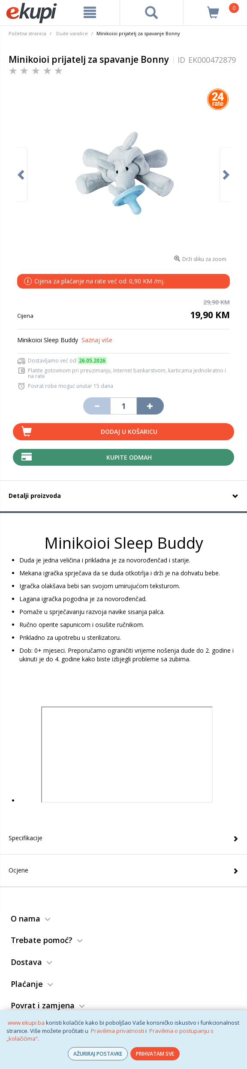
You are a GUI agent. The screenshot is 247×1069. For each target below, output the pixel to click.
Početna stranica (27, 33)
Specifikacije (25, 838)
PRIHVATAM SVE (155, 1053)
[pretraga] (151, 12)
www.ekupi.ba (26, 1022)
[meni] (90, 12)
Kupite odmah (129, 457)
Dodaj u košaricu (129, 431)
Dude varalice (72, 33)
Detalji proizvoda (35, 495)
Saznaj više (96, 340)
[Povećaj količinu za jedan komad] (150, 406)
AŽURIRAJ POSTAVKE (97, 1053)
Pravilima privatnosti (117, 1031)
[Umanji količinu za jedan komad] (96, 406)
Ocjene (18, 870)
